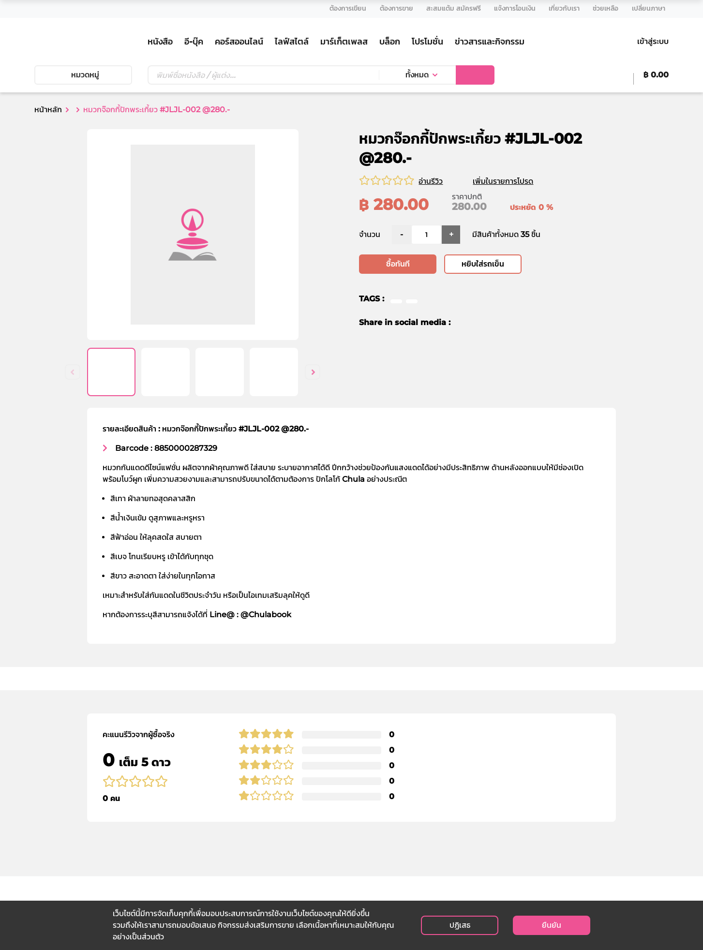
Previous (72, 372)
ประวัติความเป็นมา (225, 808)
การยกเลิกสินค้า (331, 855)
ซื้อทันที (398, 264)
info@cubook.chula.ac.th (76, 867)
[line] (499, 323)
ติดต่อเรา (428, 831)
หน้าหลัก (48, 109)
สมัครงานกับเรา (439, 843)
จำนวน (369, 234)
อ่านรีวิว (431, 181)
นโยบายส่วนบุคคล (443, 797)
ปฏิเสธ (459, 925)
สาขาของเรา (216, 831)
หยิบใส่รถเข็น (483, 264)
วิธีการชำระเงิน (328, 820)
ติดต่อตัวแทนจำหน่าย (447, 855)
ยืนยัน (551, 925)
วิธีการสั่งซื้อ (324, 808)
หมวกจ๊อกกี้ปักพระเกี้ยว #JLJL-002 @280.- (156, 109)
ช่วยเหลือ (320, 797)
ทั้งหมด (417, 74)
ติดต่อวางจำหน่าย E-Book (457, 866)
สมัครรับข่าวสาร (616, 847)
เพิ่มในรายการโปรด (514, 181)
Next (312, 372)
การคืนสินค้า (325, 843)
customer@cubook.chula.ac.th (85, 878)
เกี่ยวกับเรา (214, 797)
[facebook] (464, 323)
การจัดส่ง (320, 831)
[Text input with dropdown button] (263, 75)
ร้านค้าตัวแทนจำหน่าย (231, 843)
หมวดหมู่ (83, 74)
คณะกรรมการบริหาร (229, 820)
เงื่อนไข (425, 808)
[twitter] (480, 323)
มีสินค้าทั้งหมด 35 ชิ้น (506, 234)
